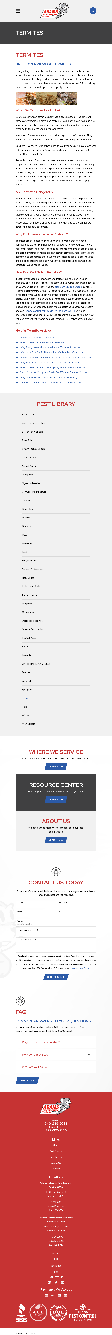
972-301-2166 (56, 1132)
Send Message (56, 978)
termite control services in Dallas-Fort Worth (49, 311)
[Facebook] (56, 1284)
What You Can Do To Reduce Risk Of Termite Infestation (51, 352)
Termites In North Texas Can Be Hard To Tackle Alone (50, 382)
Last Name (62, 904)
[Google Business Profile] (49, 1284)
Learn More (56, 766)
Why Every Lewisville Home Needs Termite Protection (50, 347)
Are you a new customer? (27, 931)
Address (20, 922)
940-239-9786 (56, 1125)
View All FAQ (27, 1082)
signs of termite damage (68, 287)
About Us (56, 1164)
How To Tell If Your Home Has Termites (42, 342)
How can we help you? (26, 941)
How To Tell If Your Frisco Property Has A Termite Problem (53, 367)
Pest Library (56, 1159)
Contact (56, 1170)
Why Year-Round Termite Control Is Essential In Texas (50, 362)
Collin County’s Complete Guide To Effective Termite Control (53, 372)
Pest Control (56, 1153)
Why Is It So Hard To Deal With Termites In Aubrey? (49, 377)
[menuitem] (56, 415)
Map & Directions (56, 1208)
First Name (21, 904)
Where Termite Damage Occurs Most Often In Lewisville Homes (56, 357)
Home (56, 1147)
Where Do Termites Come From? (38, 337)
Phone (19, 913)
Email (60, 913)
